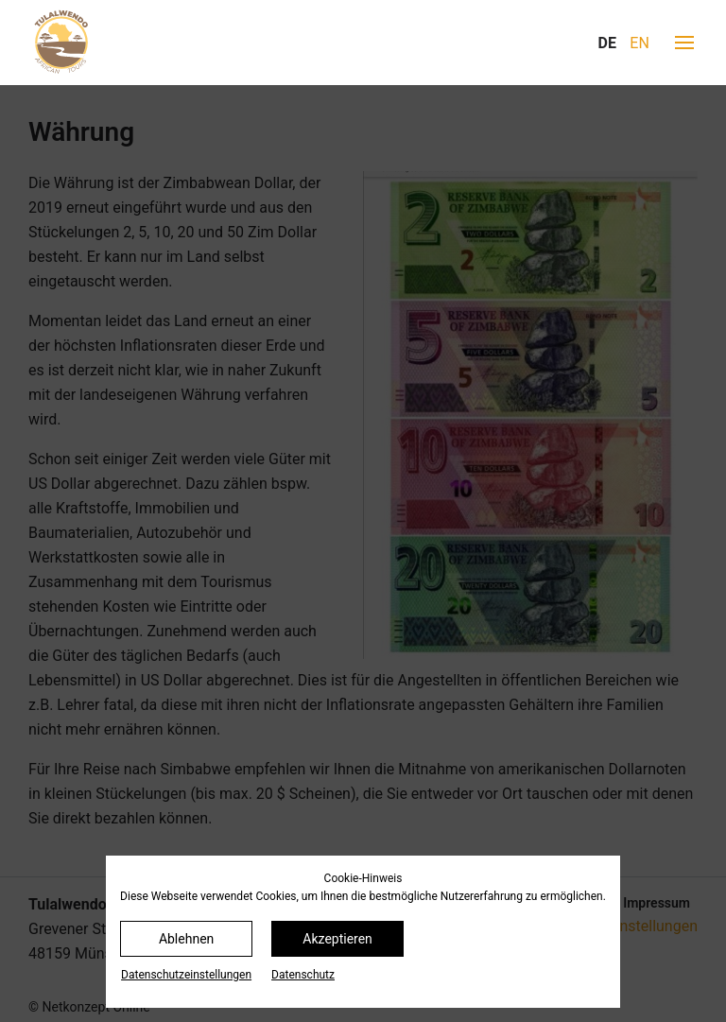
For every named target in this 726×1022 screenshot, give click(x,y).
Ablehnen (186, 938)
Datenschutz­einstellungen (186, 974)
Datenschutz (303, 974)
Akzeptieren (337, 938)
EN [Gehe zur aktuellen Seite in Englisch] (639, 43)
